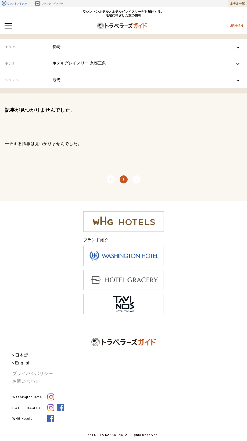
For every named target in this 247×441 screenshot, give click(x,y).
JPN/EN (236, 26)
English (23, 363)
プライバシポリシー (32, 373)
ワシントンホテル (14, 3)
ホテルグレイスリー (48, 3)
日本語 (22, 355)
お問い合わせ (26, 381)
